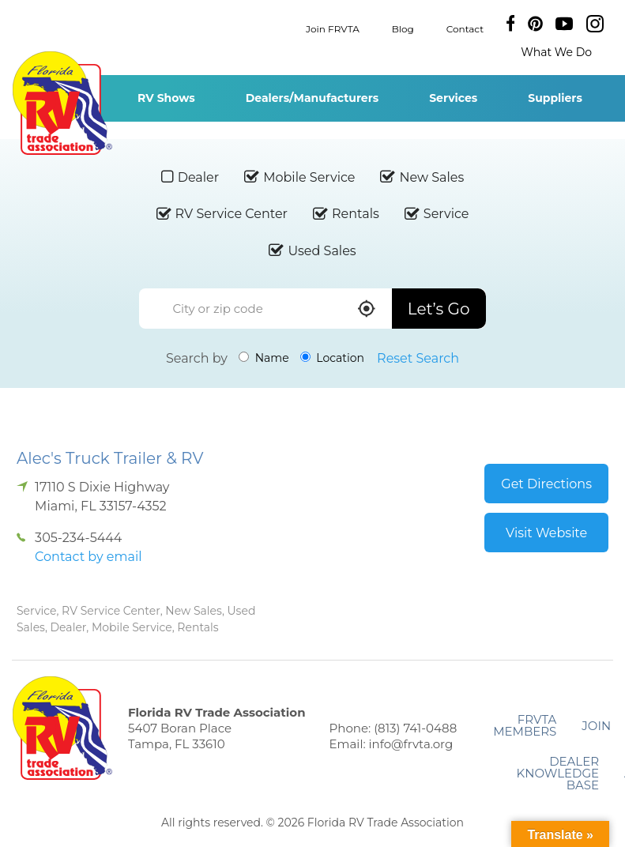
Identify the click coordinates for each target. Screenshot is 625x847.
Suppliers (555, 98)
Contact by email (88, 556)
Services (453, 98)
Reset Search (418, 358)
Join (596, 725)
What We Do (556, 52)
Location (332, 358)
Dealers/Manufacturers (312, 98)
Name (264, 358)
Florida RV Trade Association (62, 103)
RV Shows (166, 98)
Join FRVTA (333, 28)
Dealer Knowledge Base (558, 773)
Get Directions (546, 483)
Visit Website (546, 532)
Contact (465, 28)
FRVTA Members (524, 725)
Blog (403, 28)
